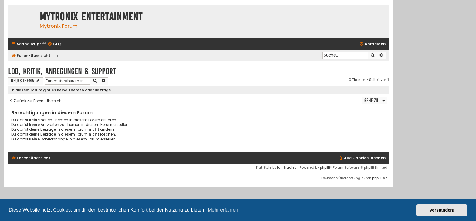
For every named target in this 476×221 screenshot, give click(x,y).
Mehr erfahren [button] (223, 209)
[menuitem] (54, 44)
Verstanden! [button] (442, 210)
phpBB (325, 167)
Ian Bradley (286, 167)
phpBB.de (379, 177)
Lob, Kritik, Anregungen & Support (62, 71)
